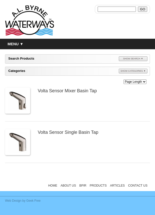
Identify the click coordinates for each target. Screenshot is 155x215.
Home (52, 185)
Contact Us (137, 185)
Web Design (13, 200)
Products (98, 185)
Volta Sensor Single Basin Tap (68, 132)
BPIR (82, 185)
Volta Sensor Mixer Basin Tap (67, 90)
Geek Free (33, 200)
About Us (68, 185)
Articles (117, 185)
